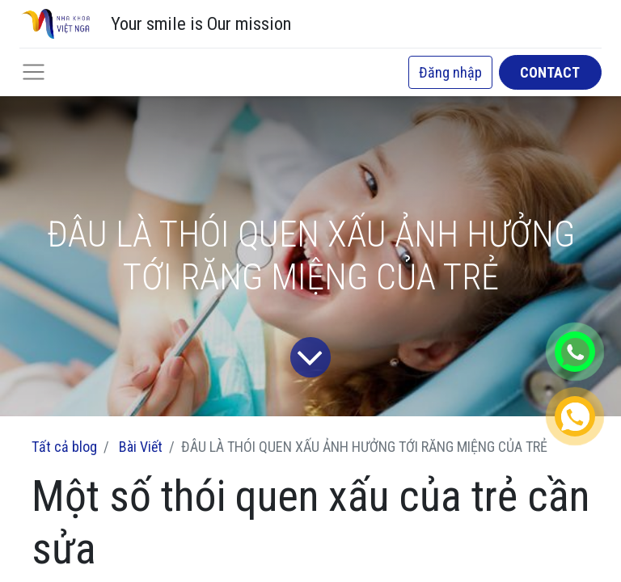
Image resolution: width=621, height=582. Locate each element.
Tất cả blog (64, 446)
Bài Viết (141, 446)
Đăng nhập (450, 72)
